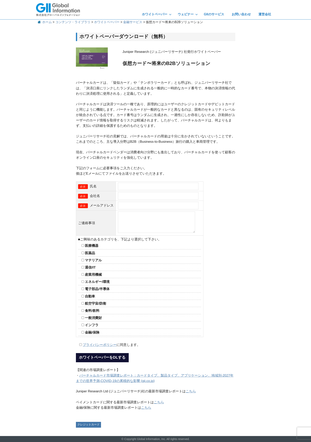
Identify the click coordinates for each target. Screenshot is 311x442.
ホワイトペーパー (157, 14)
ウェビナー (188, 14)
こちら (191, 391)
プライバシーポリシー (100, 345)
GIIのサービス (214, 14)
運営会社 (264, 14)
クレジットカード (88, 424)
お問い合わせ (241, 14)
